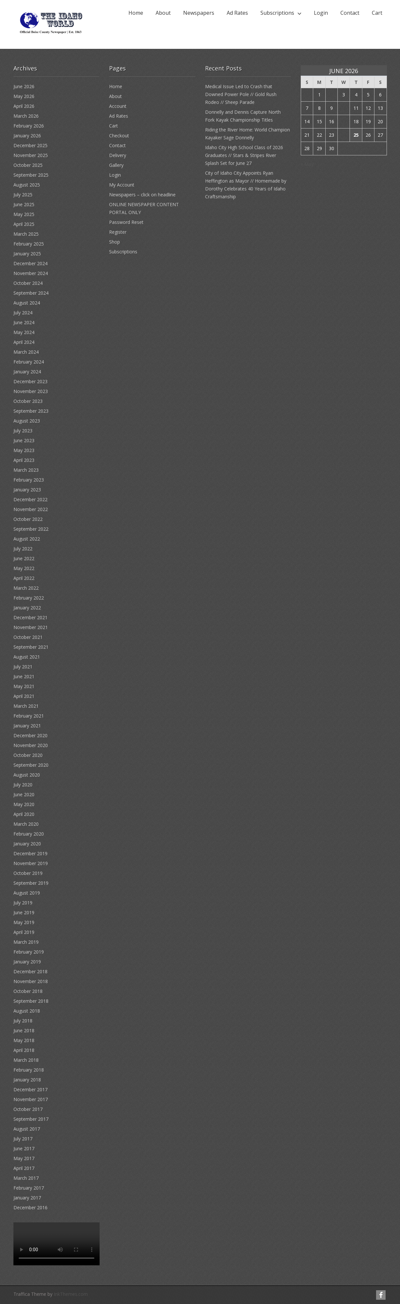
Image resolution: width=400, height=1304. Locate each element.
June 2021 (23, 676)
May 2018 (23, 1040)
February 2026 (28, 126)
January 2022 (27, 607)
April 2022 (23, 578)
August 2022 (26, 539)
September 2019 (30, 883)
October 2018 (28, 991)
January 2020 (27, 843)
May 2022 (23, 568)
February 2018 (28, 1070)
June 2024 (23, 322)
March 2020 (26, 824)
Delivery (117, 155)
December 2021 (30, 617)
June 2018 (23, 1030)
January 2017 (27, 1198)
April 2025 (23, 224)
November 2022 (30, 509)
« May (307, 164)
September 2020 (30, 765)
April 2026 (23, 106)
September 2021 (30, 647)
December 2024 (30, 263)
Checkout (119, 135)
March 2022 (26, 588)
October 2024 (28, 283)
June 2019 (23, 912)
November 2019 (30, 863)
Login (321, 12)
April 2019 (23, 932)
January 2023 (27, 489)
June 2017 (23, 1148)
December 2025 (30, 145)
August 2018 (26, 1011)
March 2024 (26, 352)
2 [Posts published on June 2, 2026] (331, 94)
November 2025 (30, 155)
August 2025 (26, 185)
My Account (121, 185)
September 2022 (30, 529)
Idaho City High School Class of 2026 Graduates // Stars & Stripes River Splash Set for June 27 (244, 155)
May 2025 (23, 214)
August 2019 (26, 893)
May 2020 (23, 804)
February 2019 (28, 952)
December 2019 (30, 853)
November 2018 (30, 981)
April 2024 (23, 342)
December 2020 (30, 735)
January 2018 (27, 1080)
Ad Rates (237, 12)
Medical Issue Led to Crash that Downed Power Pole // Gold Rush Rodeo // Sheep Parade (240, 94)
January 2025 (27, 253)
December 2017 (30, 1089)
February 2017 (28, 1188)
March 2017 (26, 1178)
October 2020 (28, 755)
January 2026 (27, 135)
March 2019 (26, 942)
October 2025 (28, 165)
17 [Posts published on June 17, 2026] (343, 121)
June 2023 (23, 440)
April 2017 (23, 1168)
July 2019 (22, 902)
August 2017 (26, 1129)
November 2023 (30, 391)
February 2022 (28, 598)
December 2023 (30, 381)
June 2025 (23, 204)
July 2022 (22, 548)
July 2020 (22, 784)
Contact (349, 12)
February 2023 (28, 480)
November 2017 (30, 1099)
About (163, 12)
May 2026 (23, 96)
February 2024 (28, 362)
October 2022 (28, 519)
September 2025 (30, 175)
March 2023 (26, 470)
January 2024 (27, 371)
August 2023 (26, 421)
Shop (114, 242)
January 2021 (27, 725)
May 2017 (23, 1158)
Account (117, 106)
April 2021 (23, 696)
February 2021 (28, 716)
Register (117, 232)
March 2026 (26, 116)
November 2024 (30, 273)
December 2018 (30, 971)
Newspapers (198, 12)
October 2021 (28, 637)
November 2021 (30, 627)
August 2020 (26, 775)
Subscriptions (277, 12)
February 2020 (28, 834)
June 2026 (23, 86)
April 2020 (23, 814)
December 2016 (30, 1207)
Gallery (116, 165)
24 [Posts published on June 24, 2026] (343, 135)
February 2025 (28, 244)
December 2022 (30, 499)
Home (135, 12)
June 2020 (23, 794)
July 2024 (22, 312)
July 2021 (22, 666)
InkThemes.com (71, 1294)
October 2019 (28, 873)
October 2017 (28, 1109)
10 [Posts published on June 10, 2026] (343, 108)
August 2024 (26, 303)
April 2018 (23, 1050)
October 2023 (28, 401)
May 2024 (23, 332)
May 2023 (23, 450)
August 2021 (26, 657)
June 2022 (23, 558)
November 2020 (30, 745)
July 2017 (22, 1139)
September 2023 (30, 411)
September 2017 (30, 1119)
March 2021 (26, 706)
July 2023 (22, 430)
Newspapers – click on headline (142, 194)
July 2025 (22, 194)
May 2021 (23, 686)
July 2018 (22, 1021)
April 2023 (23, 460)
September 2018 (30, 1001)
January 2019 (27, 961)
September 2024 (30, 293)
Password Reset (126, 222)
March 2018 (26, 1060)
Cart (377, 12)
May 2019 (23, 922)
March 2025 (26, 234)
